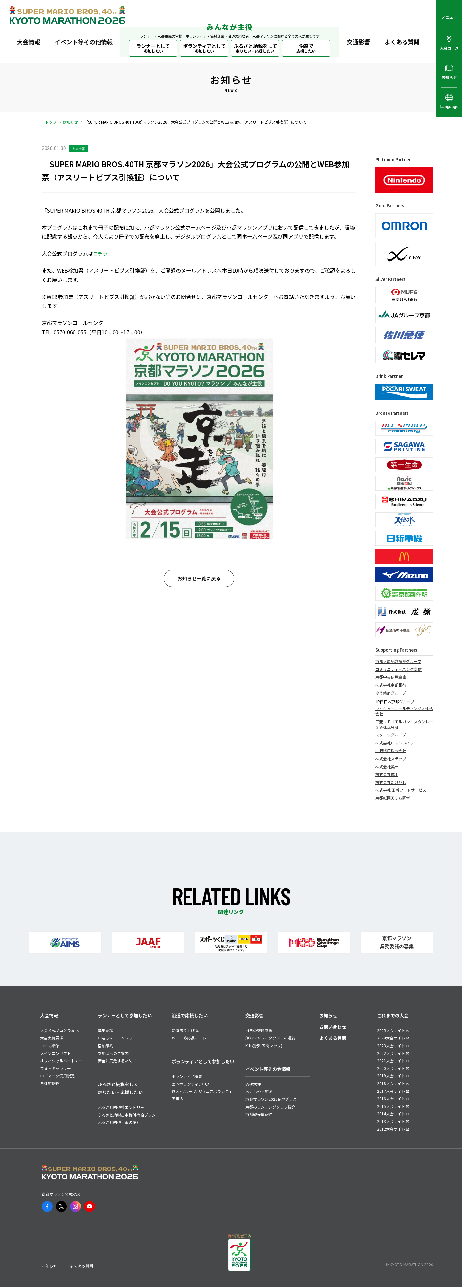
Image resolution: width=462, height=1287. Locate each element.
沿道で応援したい (190, 1015)
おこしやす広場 (258, 1091)
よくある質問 (402, 42)
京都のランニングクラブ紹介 (270, 1106)
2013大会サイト (391, 1121)
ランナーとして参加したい (125, 1015)
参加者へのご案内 (113, 1053)
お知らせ (70, 122)
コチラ (100, 253)
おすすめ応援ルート (189, 1037)
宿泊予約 (105, 1045)
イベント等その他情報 (84, 42)
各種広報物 (49, 1083)
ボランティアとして (204, 48)
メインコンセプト (55, 1053)
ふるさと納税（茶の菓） (119, 1122)
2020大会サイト (391, 1068)
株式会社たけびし (390, 782)
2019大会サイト (391, 1075)
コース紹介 (49, 1045)
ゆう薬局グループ (390, 693)
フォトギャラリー (55, 1068)
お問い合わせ (332, 1026)
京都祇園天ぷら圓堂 (392, 798)
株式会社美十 (386, 766)
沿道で (306, 48)
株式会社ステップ (390, 758)
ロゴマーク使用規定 (57, 1075)
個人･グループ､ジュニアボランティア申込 (202, 1095)
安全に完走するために (117, 1060)
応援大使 (253, 1084)
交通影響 (358, 42)
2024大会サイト (391, 1037)
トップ (50, 122)
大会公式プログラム (57, 1030)
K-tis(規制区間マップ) (263, 1045)
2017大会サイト (391, 1091)
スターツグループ (390, 734)
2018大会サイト (391, 1083)
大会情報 (28, 42)
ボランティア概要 (187, 1076)
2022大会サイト (391, 1053)
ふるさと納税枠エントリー (121, 1107)
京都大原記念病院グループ (398, 661)
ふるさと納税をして (255, 48)
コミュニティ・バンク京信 (398, 669)
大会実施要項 (51, 1037)
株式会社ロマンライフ (394, 742)
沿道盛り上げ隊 (185, 1030)
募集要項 (105, 1030)
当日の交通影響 (258, 1030)
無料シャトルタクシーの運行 (270, 1037)
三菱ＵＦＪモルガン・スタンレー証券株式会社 (404, 724)
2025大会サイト (391, 1030)
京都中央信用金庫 (390, 677)
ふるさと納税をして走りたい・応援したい (120, 1088)
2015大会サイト (391, 1106)
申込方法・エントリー (117, 1037)
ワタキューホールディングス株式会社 (404, 711)
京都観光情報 (257, 1114)
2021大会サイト (391, 1060)
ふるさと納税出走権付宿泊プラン (127, 1114)
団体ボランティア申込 (191, 1084)
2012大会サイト (391, 1129)
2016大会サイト (391, 1098)
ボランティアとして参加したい (203, 1061)
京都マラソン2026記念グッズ (271, 1099)
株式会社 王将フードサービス (400, 790)
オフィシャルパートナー (61, 1060)
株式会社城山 (386, 774)
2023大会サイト (391, 1045)
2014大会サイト (391, 1113)
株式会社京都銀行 (390, 685)
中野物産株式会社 (390, 750)
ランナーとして (153, 48)
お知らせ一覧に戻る (199, 578)
